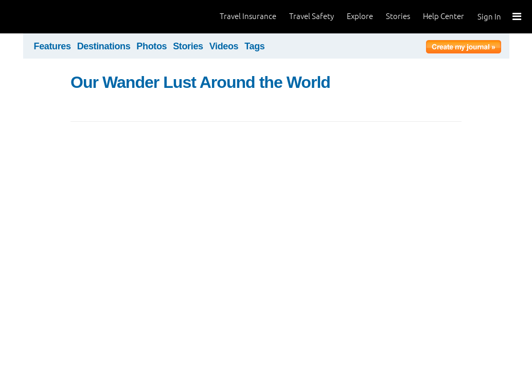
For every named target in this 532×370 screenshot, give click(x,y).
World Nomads (54, 16)
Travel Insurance (248, 16)
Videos (224, 46)
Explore (360, 16)
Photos (151, 46)
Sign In (489, 16)
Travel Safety (311, 16)
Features (52, 46)
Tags (254, 46)
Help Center (443, 16)
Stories (398, 16)
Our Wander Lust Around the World (200, 82)
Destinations (104, 46)
